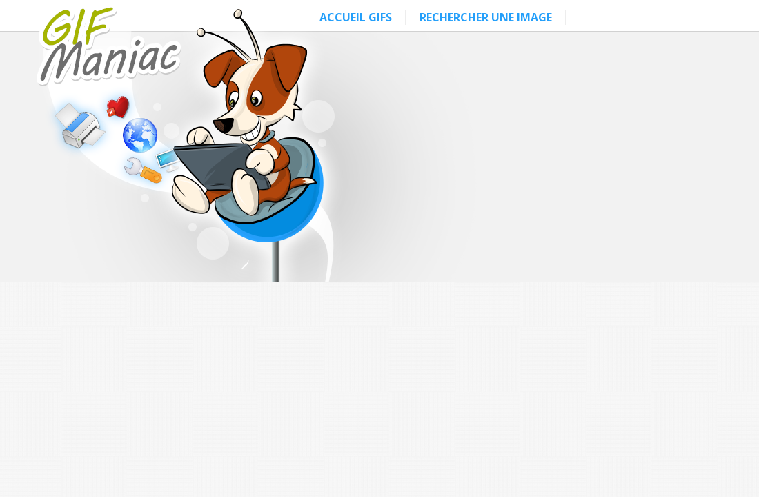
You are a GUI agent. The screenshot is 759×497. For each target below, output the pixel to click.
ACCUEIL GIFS (355, 17)
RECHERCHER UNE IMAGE (486, 17)
